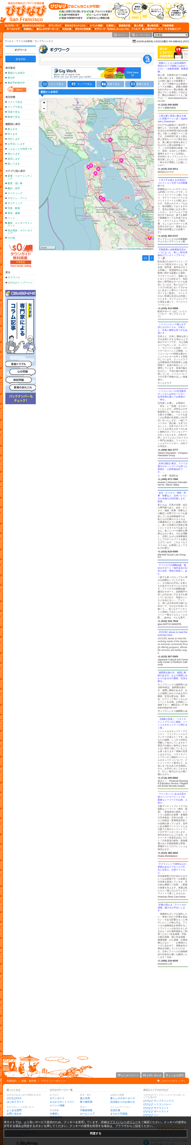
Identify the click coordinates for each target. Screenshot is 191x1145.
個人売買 (85, 1098)
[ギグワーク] (99, 29)
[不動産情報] (167, 25)
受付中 (11, 78)
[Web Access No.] (118, 29)
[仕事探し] (109, 25)
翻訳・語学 (14, 188)
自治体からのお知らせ (122, 1101)
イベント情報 (57, 1105)
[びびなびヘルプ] (136, 29)
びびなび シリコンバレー (157, 1104)
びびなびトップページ (20, 282)
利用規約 (12, 1080)
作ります (13, 134)
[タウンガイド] (53, 25)
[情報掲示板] (123, 25)
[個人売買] (137, 25)
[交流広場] (65, 29)
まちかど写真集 (119, 1113)
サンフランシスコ (44, 41)
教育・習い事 (15, 183)
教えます (13, 129)
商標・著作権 (28, 1080)
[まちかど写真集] (82, 29)
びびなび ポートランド (156, 1111)
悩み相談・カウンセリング (20, 231)
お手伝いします (16, 144)
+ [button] (44, 103)
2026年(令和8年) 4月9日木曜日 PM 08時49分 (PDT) (162, 41)
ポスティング (15, 203)
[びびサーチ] (11, 25)
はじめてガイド (15, 1101)
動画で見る (14, 117)
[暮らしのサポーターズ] (46, 29)
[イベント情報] (95, 25)
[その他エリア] (173, 29)
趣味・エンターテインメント (20, 224)
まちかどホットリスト (62, 1101)
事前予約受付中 (16, 83)
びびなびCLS (14, 1098)
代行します (14, 139)
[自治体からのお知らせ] (32, 25)
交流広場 (115, 1110)
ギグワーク (20, 50)
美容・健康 (14, 213)
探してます (14, 163)
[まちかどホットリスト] (74, 25)
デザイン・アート (17, 198)
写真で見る (14, 112)
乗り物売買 (86, 1101)
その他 (11, 238)
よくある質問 (14, 1110)
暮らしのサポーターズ (122, 1098)
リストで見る (15, 102)
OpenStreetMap (134, 249)
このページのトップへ (173, 1081)
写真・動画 (14, 208)
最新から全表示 (16, 73)
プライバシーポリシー (53, 1080)
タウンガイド (57, 1098)
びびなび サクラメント (156, 1108)
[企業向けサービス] (152, 29)
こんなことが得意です (20, 149)
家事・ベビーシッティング (20, 177)
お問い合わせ (14, 1113)
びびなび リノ (151, 1115)
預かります (14, 154)
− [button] (44, 109)
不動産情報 (86, 1110)
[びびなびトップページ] (24, 11)
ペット (11, 218)
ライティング (15, 193)
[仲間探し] (27, 29)
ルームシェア (87, 1113)
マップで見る (15, 107)
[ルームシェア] (12, 29)
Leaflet (120, 249)
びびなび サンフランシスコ (158, 1100)
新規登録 (21, 59)
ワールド (9, 41)
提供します (14, 159)
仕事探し (55, 1113)
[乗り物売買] (151, 25)
